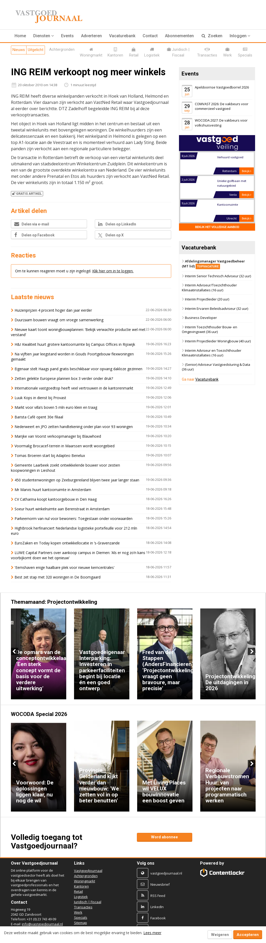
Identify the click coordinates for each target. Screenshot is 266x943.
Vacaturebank (122, 35)
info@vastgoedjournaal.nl (42, 924)
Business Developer (201, 318)
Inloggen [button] (240, 35)
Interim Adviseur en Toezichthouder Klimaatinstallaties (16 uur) (211, 353)
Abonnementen (179, 35)
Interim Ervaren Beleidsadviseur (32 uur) (216, 308)
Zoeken (212, 35)
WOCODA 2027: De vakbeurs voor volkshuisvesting (221, 123)
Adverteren (91, 35)
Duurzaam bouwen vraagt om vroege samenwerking (59, 319)
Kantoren (81, 886)
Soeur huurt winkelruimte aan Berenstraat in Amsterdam (62, 508)
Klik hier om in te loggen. (113, 270)
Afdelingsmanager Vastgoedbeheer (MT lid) (213, 263)
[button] (43, 36)
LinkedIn (157, 906)
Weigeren (220, 934)
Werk (78, 912)
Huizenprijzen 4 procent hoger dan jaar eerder (53, 310)
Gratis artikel (27, 194)
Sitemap (80, 922)
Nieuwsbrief (160, 884)
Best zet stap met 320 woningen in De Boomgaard (58, 577)
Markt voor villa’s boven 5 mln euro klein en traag (56, 407)
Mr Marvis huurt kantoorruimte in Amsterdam (53, 489)
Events (67, 35)
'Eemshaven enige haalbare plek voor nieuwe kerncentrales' (65, 567)
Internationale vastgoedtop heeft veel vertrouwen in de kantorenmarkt (74, 388)
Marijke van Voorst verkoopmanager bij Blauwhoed (58, 436)
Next (251, 651)
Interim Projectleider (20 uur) (207, 299)
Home (20, 35)
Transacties (83, 907)
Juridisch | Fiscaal (87, 902)
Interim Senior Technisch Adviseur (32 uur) (218, 276)
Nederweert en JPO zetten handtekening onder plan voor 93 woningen (74, 426)
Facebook (158, 918)
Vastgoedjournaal (88, 870)
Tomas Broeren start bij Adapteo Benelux (50, 455)
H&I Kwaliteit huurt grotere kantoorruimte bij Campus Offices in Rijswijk (75, 344)
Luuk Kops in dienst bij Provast (40, 397)
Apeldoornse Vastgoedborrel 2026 (222, 87)
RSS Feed (157, 895)
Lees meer (152, 932)
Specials (80, 917)
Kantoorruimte (227, 205)
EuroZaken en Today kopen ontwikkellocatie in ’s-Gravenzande (67, 542)
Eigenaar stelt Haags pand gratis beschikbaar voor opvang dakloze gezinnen (78, 368)
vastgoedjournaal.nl (166, 873)
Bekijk (246, 171)
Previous (14, 651)
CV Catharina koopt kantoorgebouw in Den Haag (56, 499)
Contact (150, 35)
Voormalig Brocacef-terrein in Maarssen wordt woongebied (65, 445)
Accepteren (248, 934)
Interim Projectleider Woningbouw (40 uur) (218, 341)
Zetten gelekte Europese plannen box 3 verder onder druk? (64, 378)
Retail (78, 891)
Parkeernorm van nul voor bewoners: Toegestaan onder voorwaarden (73, 518)
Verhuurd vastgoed (230, 157)
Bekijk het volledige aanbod (217, 227)
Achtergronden (86, 875)
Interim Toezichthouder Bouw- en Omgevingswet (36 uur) (209, 329)
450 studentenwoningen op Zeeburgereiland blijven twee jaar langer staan (77, 479)
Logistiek (81, 896)
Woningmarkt (84, 881)
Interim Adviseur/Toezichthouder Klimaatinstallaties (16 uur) (209, 287)
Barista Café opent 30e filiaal (39, 416)
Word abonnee (164, 837)
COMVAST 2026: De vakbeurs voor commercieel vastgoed (221, 106)
